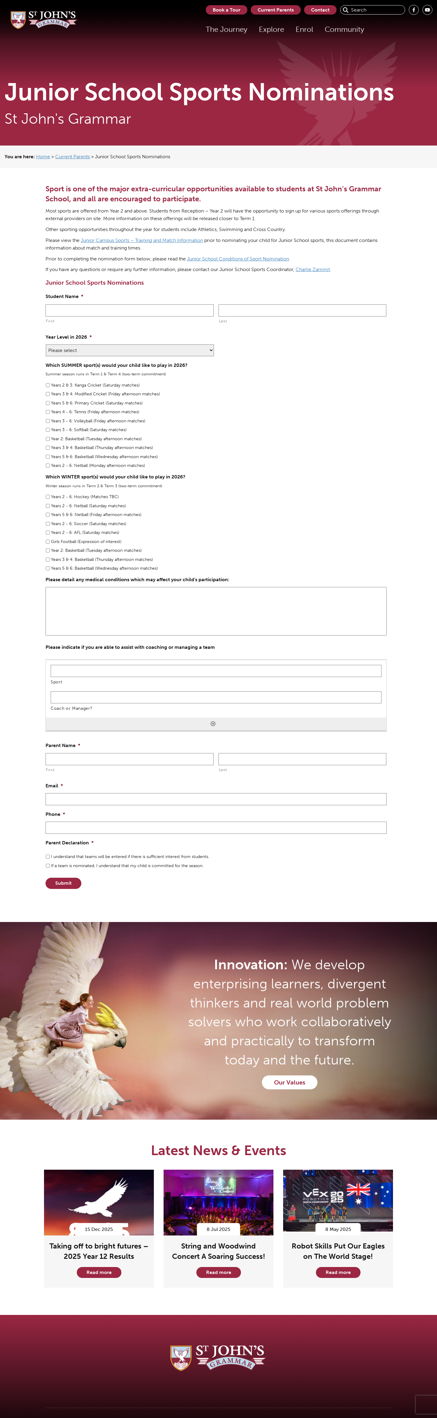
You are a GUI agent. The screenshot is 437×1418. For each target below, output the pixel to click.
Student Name (64, 296)
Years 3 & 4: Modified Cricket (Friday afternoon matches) (105, 394)
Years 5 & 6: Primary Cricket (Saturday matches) (97, 403)
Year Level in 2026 (69, 337)
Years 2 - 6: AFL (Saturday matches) (85, 532)
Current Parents (274, 10)
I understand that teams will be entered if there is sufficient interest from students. (130, 856)
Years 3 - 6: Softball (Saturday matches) (89, 429)
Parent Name (63, 745)
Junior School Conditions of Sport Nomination (238, 259)
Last (223, 321)
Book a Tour (224, 10)
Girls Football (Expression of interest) (86, 541)
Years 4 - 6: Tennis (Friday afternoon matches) (95, 411)
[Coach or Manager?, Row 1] (216, 697)
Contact (320, 10)
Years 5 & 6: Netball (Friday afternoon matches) (96, 514)
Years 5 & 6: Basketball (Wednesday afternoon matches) (104, 456)
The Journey (224, 29)
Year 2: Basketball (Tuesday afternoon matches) (96, 438)
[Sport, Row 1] (216, 671)
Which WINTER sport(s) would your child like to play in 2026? (115, 477)
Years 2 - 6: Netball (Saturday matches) (88, 505)
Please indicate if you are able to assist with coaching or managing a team (130, 647)
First (50, 321)
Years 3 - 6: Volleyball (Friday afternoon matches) (98, 421)
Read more (99, 1272)
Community (342, 29)
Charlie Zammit (313, 269)
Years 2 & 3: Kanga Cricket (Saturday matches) (95, 385)
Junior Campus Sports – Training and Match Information (142, 240)
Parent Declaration (69, 843)
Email (54, 786)
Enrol (302, 29)
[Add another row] (213, 723)
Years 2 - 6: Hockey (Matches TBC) (85, 496)
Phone (55, 814)
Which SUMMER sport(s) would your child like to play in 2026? (117, 365)
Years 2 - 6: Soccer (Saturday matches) (88, 523)
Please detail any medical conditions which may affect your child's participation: (137, 579)
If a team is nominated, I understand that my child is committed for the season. (127, 865)
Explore (269, 29)
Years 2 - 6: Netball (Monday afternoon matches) (98, 465)
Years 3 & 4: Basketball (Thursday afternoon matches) (102, 447)
